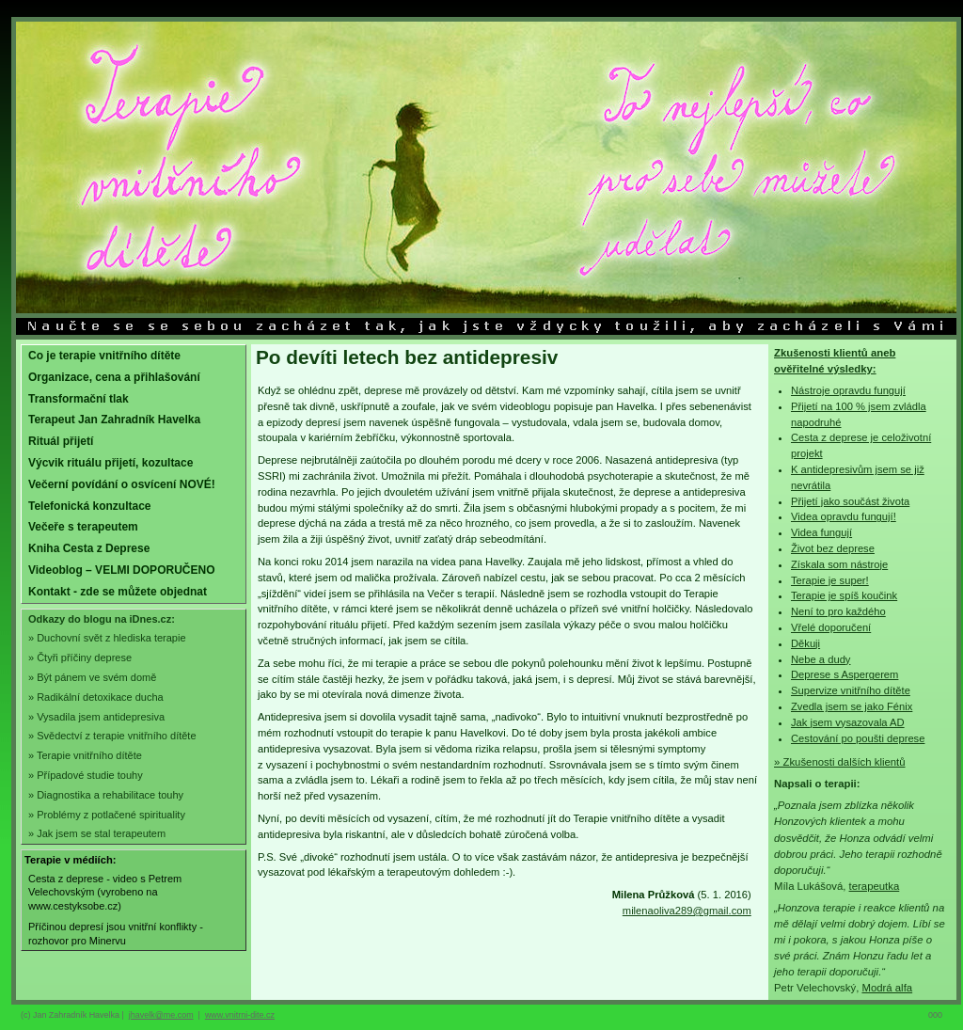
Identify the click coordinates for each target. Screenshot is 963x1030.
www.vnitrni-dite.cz (240, 1015)
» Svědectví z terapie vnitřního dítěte (112, 735)
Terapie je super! (830, 580)
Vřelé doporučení (831, 627)
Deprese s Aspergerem (844, 674)
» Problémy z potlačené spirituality (106, 814)
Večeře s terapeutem (83, 526)
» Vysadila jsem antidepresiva (96, 716)
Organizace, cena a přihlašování (114, 377)
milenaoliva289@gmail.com (687, 910)
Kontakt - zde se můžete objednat (117, 591)
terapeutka (874, 886)
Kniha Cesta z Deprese (89, 548)
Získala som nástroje (839, 564)
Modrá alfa (886, 987)
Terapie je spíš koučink (844, 595)
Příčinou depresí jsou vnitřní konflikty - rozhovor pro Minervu (115, 933)
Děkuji (805, 643)
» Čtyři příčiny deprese (80, 657)
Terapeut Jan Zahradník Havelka (114, 419)
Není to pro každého (838, 611)
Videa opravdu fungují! (843, 516)
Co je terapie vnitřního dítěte (104, 355)
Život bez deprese (833, 548)
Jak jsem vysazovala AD (848, 722)
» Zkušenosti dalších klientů (840, 762)
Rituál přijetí (60, 441)
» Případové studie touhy (85, 775)
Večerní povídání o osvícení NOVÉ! (121, 484)
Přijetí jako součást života (850, 501)
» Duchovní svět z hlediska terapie (107, 637)
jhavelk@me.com (161, 1015)
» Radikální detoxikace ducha (96, 697)
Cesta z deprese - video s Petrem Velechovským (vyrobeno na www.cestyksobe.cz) (105, 892)
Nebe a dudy (820, 659)
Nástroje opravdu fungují (848, 390)
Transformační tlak (78, 398)
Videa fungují (821, 532)
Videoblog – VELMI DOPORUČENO (121, 570)
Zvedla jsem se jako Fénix (851, 706)
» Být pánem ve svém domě (92, 677)
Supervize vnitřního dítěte (850, 690)
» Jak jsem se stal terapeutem (97, 833)
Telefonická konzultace (89, 506)
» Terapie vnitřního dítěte (85, 755)
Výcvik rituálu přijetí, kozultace (110, 462)
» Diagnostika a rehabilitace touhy (105, 794)
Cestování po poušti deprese (857, 738)
